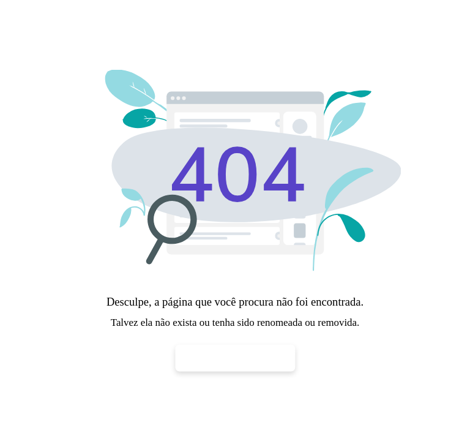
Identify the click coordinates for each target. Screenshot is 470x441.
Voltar (235, 357)
